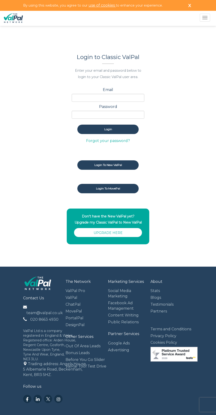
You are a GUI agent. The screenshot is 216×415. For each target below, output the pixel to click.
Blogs (155, 297)
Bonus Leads (78, 353)
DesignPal (75, 325)
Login (108, 129)
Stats (155, 291)
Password (108, 106)
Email (108, 89)
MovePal (74, 311)
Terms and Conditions (170, 329)
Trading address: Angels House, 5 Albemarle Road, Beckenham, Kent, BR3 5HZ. (55, 369)
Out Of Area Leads (83, 346)
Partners (158, 311)
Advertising (118, 350)
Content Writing (123, 315)
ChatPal (73, 304)
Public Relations (123, 322)
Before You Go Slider (85, 359)
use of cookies (102, 5)
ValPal (71, 297)
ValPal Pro (75, 291)
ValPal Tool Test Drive (86, 366)
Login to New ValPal (108, 165)
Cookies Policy (163, 342)
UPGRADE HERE (108, 233)
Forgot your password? (108, 140)
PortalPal (74, 318)
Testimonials (162, 304)
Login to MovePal (108, 188)
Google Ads (119, 343)
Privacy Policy (163, 336)
